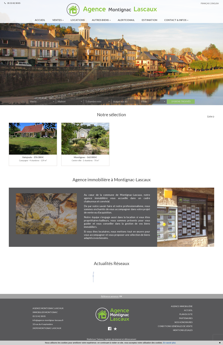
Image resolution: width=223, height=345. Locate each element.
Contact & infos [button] (176, 19)
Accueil (188, 310)
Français (205, 3)
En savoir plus (169, 343)
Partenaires (186, 318)
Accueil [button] (40, 19)
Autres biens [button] (101, 19)
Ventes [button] (58, 19)
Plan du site (186, 314)
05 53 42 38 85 (39, 316)
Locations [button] (78, 19)
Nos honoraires (184, 322)
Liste (210, 116)
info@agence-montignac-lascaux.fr (48, 320)
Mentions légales (183, 330)
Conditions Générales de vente (175, 326)
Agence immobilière (182, 306)
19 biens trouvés (181, 102)
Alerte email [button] (126, 19)
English (215, 3)
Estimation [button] (149, 19)
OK (120, 296)
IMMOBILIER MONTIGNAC (45, 312)
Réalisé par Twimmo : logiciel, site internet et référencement (111, 339)
